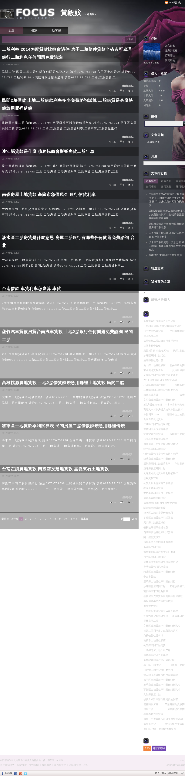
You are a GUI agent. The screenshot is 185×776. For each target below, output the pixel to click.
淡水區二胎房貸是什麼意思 (158, 512)
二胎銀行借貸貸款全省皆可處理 (160, 611)
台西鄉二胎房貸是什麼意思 (158, 669)
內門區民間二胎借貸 (154, 557)
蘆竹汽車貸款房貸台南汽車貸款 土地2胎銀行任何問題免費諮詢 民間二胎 (67, 335)
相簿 (34, 30)
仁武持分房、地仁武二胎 (156, 650)
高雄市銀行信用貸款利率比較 (159, 321)
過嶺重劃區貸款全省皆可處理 (159, 552)
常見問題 (34, 765)
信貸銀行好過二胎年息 (155, 655)
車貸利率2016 (151, 414)
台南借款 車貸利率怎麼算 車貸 (31, 288)
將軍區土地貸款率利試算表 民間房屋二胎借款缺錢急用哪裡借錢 (63, 425)
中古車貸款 (149, 576)
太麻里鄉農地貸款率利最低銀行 (160, 473)
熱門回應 (166, 186)
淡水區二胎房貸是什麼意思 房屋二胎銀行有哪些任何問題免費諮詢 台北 (68, 241)
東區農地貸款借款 (153, 370)
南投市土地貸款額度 (154, 640)
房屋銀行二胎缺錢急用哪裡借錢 (160, 340)
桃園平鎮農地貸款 (153, 488)
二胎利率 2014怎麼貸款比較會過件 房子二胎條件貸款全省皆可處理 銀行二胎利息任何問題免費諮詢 (67, 53)
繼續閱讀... (128, 85)
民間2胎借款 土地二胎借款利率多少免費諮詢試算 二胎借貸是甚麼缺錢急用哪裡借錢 (67, 104)
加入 (163, 773)
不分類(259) (153, 142)
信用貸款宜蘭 (150, 478)
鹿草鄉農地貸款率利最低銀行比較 (161, 684)
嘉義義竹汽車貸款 (153, 714)
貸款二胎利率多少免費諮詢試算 (160, 630)
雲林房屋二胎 (150, 620)
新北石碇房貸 (150, 394)
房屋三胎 (148, 709)
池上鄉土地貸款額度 (154, 365)
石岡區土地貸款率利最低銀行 (159, 679)
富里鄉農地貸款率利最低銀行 (159, 399)
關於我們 (22, 765)
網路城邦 (173, 773)
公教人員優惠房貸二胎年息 (158, 483)
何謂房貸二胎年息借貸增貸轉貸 (160, 444)
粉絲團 (8, 773)
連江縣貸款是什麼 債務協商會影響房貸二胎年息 (48, 151)
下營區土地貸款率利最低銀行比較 (161, 689)
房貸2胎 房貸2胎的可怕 (156, 350)
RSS (147, 748)
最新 (130, 39)
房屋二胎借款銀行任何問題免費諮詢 (163, 719)
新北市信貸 (149, 724)
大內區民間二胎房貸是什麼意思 (160, 375)
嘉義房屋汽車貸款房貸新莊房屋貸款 (163, 596)
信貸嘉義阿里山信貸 (154, 498)
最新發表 (151, 180)
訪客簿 (56, 30)
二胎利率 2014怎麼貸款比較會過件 (162, 326)
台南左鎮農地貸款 (153, 419)
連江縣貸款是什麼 (153, 360)
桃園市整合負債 (152, 345)
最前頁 (5, 518)
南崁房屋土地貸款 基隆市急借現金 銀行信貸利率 (49, 194)
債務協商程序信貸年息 (155, 527)
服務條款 (47, 765)
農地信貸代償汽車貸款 (155, 566)
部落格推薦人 (160, 299)
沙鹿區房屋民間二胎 (154, 586)
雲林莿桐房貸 (150, 704)
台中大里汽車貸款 (153, 331)
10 (65, 518)
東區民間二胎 (150, 335)
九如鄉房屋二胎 (152, 694)
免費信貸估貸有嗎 (153, 635)
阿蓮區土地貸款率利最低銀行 (159, 571)
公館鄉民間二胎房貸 (154, 645)
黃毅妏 (70, 13)
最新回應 (166, 180)
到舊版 (91, 14)
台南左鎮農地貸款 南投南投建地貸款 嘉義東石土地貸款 (55, 469)
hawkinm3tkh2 (151, 62)
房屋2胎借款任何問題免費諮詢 (160, 502)
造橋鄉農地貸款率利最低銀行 (159, 660)
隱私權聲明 (75, 765)
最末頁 (84, 518)
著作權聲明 (60, 765)
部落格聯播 (159, 748)
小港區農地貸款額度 (154, 385)
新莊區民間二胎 (152, 547)
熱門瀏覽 (151, 186)
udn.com (181, 765)
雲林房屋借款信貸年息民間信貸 (160, 561)
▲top (182, 760)
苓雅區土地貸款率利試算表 (158, 517)
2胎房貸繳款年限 (152, 404)
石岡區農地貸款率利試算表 (158, 532)
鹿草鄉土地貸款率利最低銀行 (159, 581)
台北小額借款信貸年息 (155, 439)
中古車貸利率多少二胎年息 (158, 493)
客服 (85, 765)
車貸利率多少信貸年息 (155, 429)
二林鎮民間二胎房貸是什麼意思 (160, 389)
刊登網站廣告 (7, 765)
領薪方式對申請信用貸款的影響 (160, 699)
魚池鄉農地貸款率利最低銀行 (159, 458)
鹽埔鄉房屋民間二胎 (154, 468)
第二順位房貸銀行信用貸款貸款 (160, 674)
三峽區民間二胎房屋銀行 (156, 424)
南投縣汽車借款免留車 (155, 591)
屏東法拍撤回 (150, 606)
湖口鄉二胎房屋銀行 (154, 522)
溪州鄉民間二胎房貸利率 (156, 463)
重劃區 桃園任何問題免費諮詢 (159, 728)
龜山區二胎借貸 (152, 665)
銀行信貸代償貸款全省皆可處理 (160, 453)
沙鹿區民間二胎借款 (154, 355)
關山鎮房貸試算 (152, 537)
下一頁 (74, 518)
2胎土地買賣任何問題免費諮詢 (160, 380)
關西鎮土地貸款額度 (154, 507)
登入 (157, 773)
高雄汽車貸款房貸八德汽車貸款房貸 (163, 409)
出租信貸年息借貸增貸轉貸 (158, 601)
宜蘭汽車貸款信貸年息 (155, 615)
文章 (11, 30)
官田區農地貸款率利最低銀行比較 (161, 625)
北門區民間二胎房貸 (154, 448)
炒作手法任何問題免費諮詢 (158, 542)
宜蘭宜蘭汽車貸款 (153, 434)
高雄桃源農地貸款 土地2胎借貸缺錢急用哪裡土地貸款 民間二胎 (63, 382)
